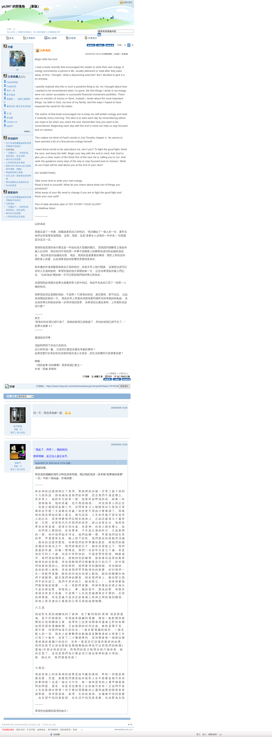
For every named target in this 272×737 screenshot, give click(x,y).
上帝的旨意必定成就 (15, 162)
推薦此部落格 (24, 32)
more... (27, 131)
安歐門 (10, 126)
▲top (130, 724)
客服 (75, 729)
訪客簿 (72, 38)
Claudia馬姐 (12, 82)
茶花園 (10, 118)
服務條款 (41, 729)
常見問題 (31, 729)
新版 (34, 6)
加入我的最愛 (39, 32)
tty (17, 69)
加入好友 (11, 32)
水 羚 (9, 113)
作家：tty (11, 29)
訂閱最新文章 (54, 32)
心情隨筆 (112, 373)
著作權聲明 (53, 729)
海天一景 (11, 90)
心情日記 (122, 373)
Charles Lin (12, 122)
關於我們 (20, 729)
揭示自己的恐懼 (13, 159)
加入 (204, 734)
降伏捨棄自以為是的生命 (17, 182)
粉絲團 (56, 734)
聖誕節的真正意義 (14, 172)
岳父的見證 (11, 185)
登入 (198, 734)
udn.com (128, 729)
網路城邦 (127, 2)
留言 (12, 432)
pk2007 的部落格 (13, 6)
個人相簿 (52, 38)
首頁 (11, 38)
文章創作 (30, 38)
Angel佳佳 (11, 86)
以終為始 (10, 203)
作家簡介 (92, 38)
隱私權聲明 (65, 729)
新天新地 (11, 95)
